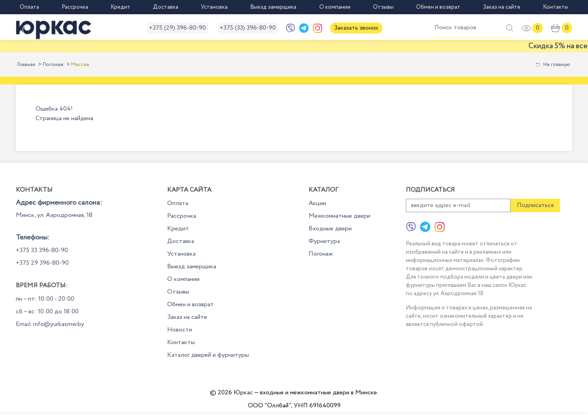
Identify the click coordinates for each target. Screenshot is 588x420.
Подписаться (535, 205)
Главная (26, 64)
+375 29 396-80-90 (42, 262)
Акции (317, 203)
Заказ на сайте (501, 7)
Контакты (555, 7)
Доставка (165, 7)
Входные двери (330, 228)
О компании (335, 7)
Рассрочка (75, 7)
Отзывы (383, 7)
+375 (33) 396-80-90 (248, 27)
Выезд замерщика (273, 7)
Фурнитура (324, 241)
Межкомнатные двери (339, 215)
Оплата (29, 7)
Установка (214, 7)
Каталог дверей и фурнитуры (208, 355)
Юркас (243, 392)
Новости (179, 329)
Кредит (120, 7)
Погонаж (53, 64)
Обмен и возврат (438, 7)
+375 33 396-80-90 (42, 250)
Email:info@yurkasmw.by (50, 324)
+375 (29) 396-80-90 (177, 27)
